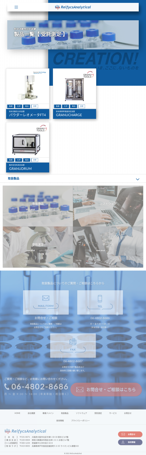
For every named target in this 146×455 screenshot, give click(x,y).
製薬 (11, 106)
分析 (34, 106)
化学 (19, 106)
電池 (27, 106)
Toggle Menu (16, 7)
